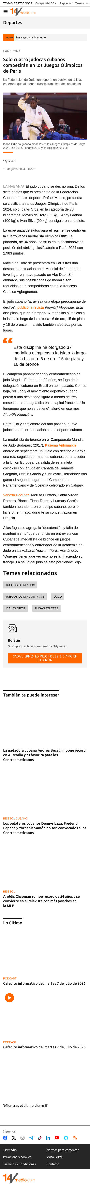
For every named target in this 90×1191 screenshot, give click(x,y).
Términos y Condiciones (19, 1164)
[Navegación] (5, 11)
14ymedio (10, 1150)
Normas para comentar (63, 1150)
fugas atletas (46, 608)
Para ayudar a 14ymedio (31, 37)
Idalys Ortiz (15, 608)
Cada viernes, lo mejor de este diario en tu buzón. (45, 658)
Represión (66, 3)
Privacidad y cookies (17, 1157)
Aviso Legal (54, 1157)
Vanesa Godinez (16, 495)
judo (58, 596)
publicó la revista (30, 307)
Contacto (53, 1164)
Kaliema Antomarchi (61, 445)
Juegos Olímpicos (20, 585)
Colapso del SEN (45, 3)
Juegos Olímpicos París (25, 596)
